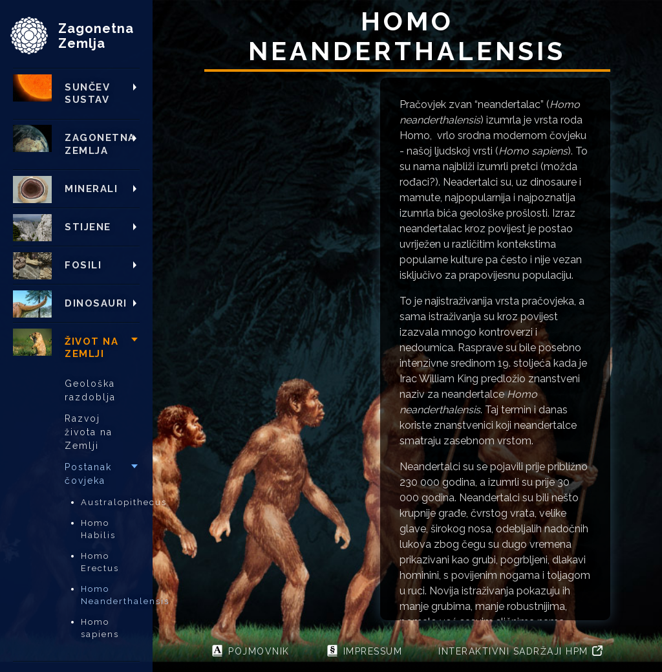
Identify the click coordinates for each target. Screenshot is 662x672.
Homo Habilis (98, 529)
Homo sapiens (100, 628)
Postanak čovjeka (88, 474)
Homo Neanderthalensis (110, 595)
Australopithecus (110, 502)
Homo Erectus (100, 562)
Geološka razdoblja (90, 390)
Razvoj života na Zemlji (88, 432)
